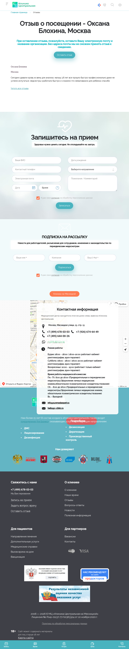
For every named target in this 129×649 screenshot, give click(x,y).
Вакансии (70, 536)
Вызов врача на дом (22, 551)
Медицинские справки (24, 546)
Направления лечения (24, 536)
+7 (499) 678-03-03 (22, 489)
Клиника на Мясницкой (64, 294)
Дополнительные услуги (25, 541)
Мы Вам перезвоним (20, 493)
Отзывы (69, 500)
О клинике (71, 489)
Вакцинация (18, 556)
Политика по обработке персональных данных (64, 623)
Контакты (70, 541)
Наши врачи (72, 495)
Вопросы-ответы (74, 505)
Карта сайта (26, 637)
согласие (55, 198)
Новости (70, 510)
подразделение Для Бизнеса (35, 421)
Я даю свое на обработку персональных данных (67, 198)
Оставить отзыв (64, 55)
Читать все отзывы (20, 88)
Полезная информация (78, 515)
